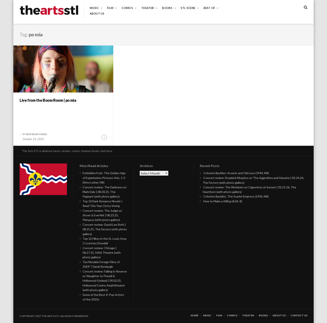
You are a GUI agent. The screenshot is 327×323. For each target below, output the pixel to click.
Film (110, 8)
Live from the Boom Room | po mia (48, 100)
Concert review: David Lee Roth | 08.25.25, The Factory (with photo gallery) (105, 229)
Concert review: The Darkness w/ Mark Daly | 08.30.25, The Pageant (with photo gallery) (105, 191)
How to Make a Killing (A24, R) (222, 201)
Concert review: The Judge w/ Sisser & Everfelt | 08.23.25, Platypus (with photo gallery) (102, 215)
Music (94, 8)
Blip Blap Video (36, 134)
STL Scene (188, 8)
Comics (127, 8)
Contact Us (299, 315)
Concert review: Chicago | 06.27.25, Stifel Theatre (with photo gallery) (102, 252)
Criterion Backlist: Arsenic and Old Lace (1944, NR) (236, 173)
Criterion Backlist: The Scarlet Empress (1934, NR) (236, 196)
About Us (97, 13)
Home (194, 315)
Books (167, 8)
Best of (209, 8)
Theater (147, 8)
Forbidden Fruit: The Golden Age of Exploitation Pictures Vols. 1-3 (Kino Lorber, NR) (104, 177)
